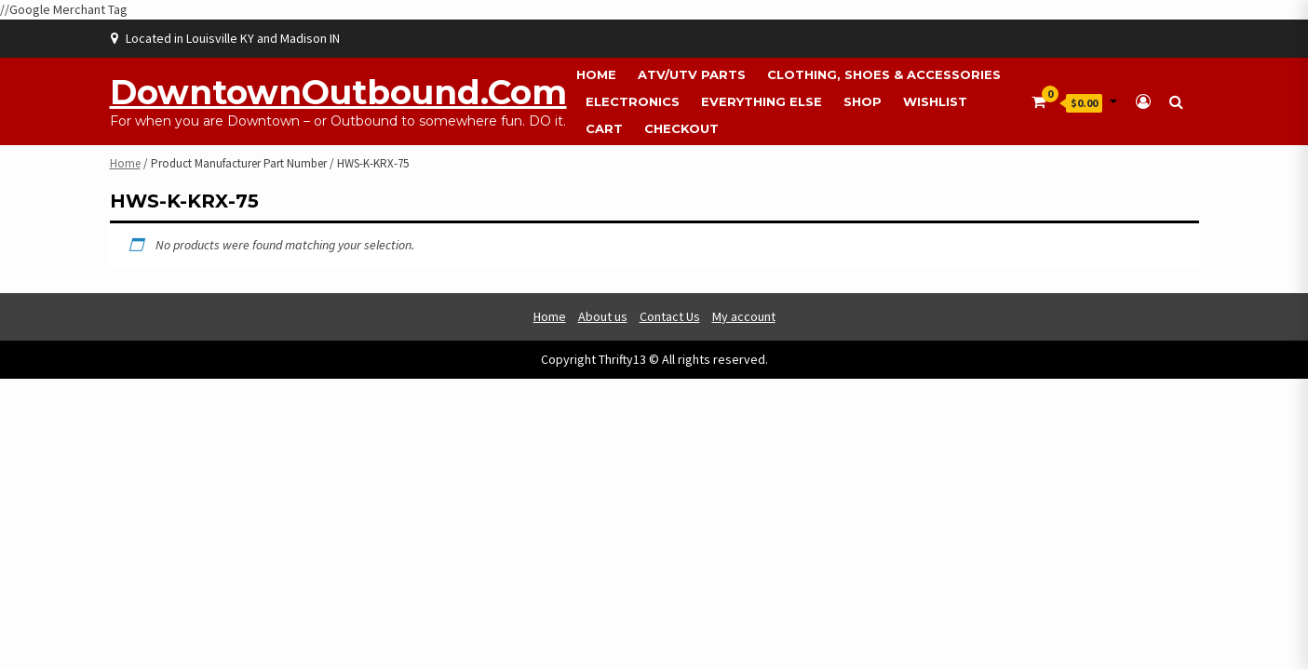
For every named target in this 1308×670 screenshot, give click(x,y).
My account (743, 316)
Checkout (681, 128)
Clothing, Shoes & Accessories (884, 74)
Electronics (633, 101)
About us (602, 316)
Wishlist (935, 101)
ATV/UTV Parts (692, 74)
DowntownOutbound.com (338, 92)
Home (596, 74)
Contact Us (670, 316)
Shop (862, 101)
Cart (604, 128)
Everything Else (761, 101)
